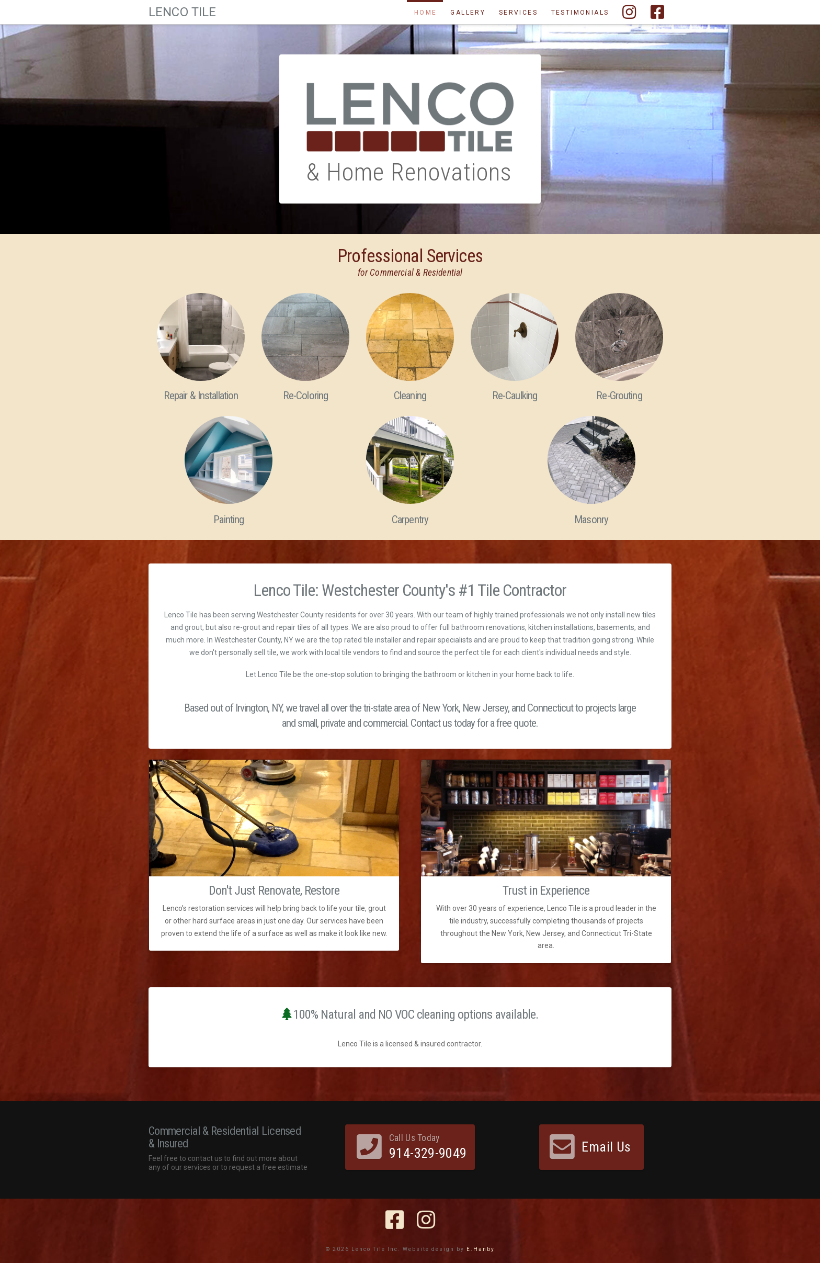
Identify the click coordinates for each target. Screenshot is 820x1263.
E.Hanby (480, 1249)
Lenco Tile (182, 12)
